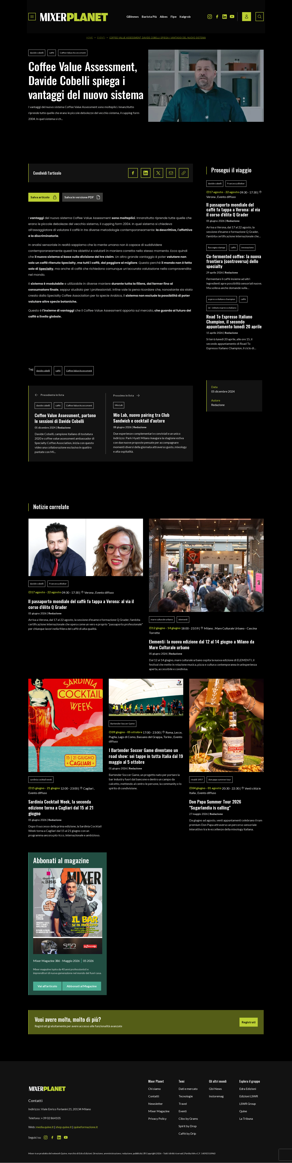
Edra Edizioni (247, 1088)
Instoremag (216, 1096)
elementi (183, 619)
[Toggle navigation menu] (32, 16)
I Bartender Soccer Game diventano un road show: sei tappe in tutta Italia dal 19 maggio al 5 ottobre (146, 756)
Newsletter (155, 1103)
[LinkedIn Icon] (224, 16)
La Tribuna (246, 1118)
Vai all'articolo (47, 986)
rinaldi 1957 (197, 779)
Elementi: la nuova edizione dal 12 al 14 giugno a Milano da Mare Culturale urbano (201, 644)
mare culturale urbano (162, 619)
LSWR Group (247, 1103)
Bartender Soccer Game (122, 723)
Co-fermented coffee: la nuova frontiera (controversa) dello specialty (233, 261)
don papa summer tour (219, 779)
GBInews (132, 16)
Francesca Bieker (236, 183)
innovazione (247, 247)
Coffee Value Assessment (73, 52)
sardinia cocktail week (41, 779)
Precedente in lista (49, 395)
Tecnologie (186, 1096)
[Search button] (260, 16)
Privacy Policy (157, 1118)
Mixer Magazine (158, 1111)
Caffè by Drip (187, 1133)
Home (89, 37)
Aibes (164, 16)
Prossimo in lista (126, 395)
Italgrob (185, 16)
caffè (51, 52)
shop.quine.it (64, 1127)
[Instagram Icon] (209, 16)
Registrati (249, 1022)
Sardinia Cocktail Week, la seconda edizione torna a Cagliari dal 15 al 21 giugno (60, 807)
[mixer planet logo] (47, 1088)
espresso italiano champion (221, 299)
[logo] (74, 16)
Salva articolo (44, 197)
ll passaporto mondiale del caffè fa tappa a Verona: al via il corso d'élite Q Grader (233, 209)
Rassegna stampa (216, 247)
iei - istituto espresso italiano (222, 307)
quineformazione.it (86, 1127)
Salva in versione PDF (82, 197)
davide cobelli (37, 52)
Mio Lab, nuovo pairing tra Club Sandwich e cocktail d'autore (141, 417)
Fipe (174, 16)
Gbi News (215, 1088)
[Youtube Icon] (232, 16)
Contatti (153, 1096)
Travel (183, 1103)
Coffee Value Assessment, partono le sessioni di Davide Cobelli (65, 418)
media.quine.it (45, 1127)
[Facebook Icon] (217, 16)
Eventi (101, 37)
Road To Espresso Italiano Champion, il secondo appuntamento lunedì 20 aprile (234, 321)
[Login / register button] (246, 16)
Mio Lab (119, 405)
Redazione (64, 427)
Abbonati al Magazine (82, 986)
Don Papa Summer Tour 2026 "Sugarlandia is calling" (216, 804)
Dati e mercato (188, 1088)
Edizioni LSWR (248, 1096)
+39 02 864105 (51, 1118)
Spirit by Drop (188, 1126)
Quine (243, 1111)
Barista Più (149, 16)
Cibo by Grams (188, 1118)
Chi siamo (154, 1088)
